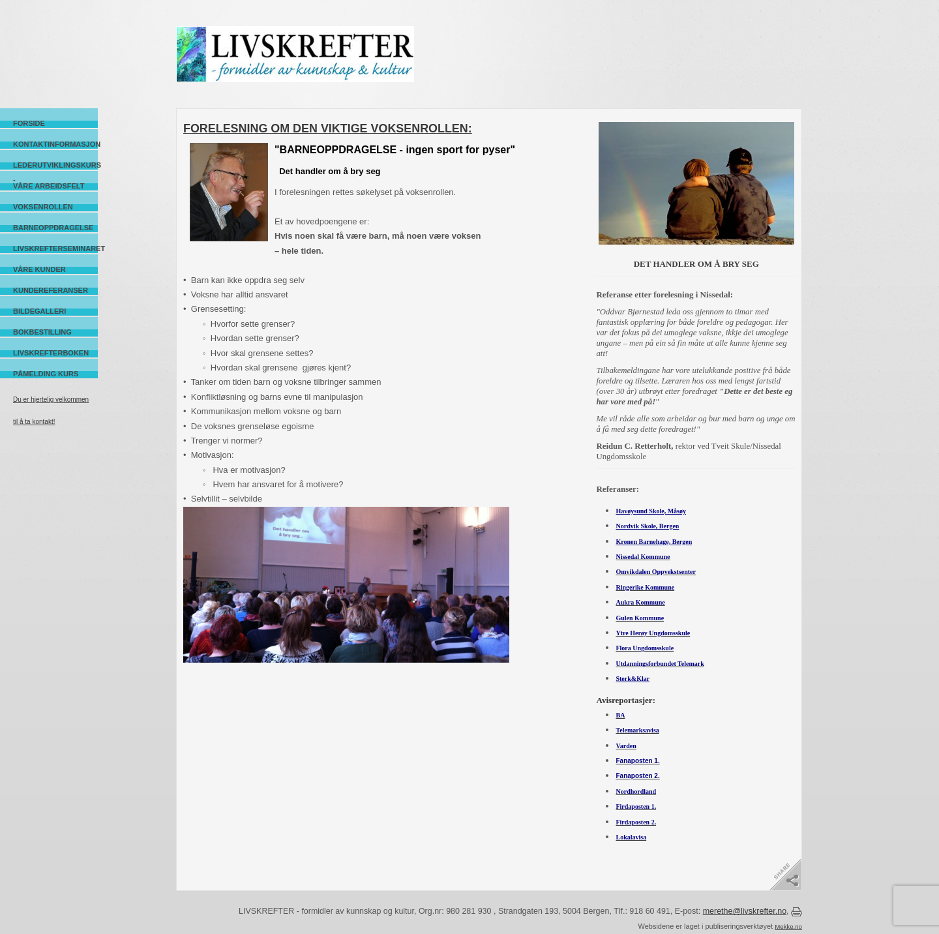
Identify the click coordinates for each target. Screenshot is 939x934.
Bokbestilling (42, 332)
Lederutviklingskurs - (55, 165)
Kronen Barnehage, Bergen (654, 541)
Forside (29, 123)
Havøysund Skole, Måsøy (651, 511)
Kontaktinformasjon (55, 144)
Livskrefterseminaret (55, 248)
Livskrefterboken (51, 353)
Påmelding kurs (45, 374)
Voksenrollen (43, 207)
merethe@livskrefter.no (744, 911)
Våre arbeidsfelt (48, 186)
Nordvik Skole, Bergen (647, 526)
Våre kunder (39, 269)
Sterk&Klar (632, 678)
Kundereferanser (50, 290)
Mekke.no (788, 926)
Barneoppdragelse (53, 228)
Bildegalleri (39, 311)
